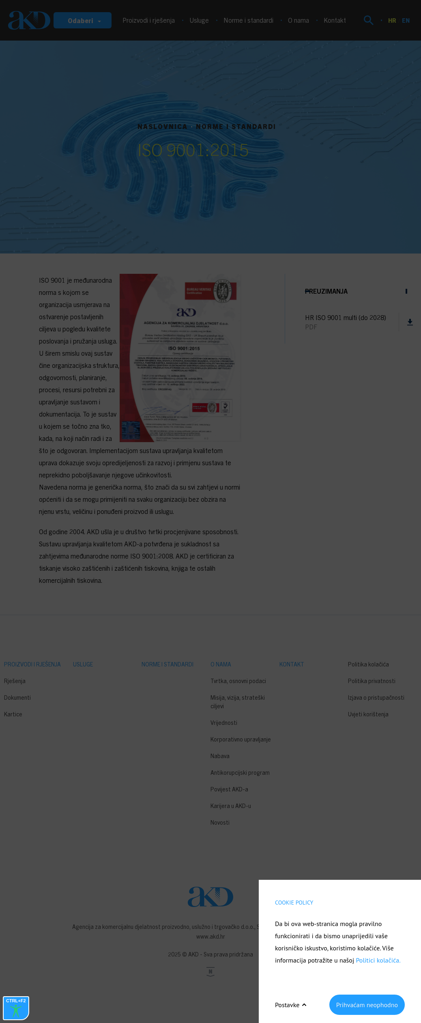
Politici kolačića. (378, 960)
